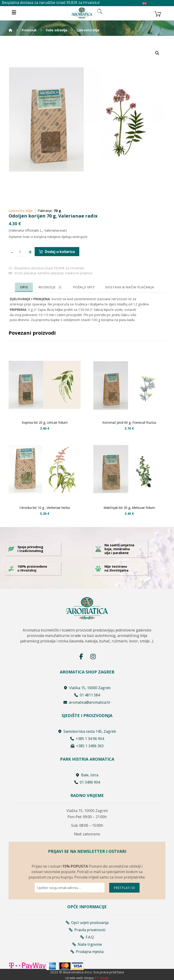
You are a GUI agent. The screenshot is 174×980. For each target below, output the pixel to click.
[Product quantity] (21, 252)
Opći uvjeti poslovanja (87, 922)
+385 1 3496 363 (87, 746)
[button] (157, 53)
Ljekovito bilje (21, 210)
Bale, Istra (87, 775)
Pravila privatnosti (87, 929)
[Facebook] (81, 656)
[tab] (84, 287)
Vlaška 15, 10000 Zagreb (87, 687)
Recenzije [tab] (49, 287)
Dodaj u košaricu (60, 251)
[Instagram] (93, 656)
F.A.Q (87, 936)
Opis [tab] (21, 287)
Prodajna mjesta (87, 951)
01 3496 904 (87, 782)
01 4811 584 (87, 695)
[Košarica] (157, 13)
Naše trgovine (87, 944)
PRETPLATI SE (124, 887)
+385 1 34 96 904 (87, 738)
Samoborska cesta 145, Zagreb (87, 731)
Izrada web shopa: (79, 977)
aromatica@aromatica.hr (87, 702)
